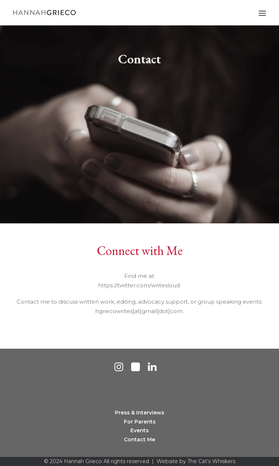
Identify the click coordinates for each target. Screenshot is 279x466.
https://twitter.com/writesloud (139, 285)
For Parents (139, 421)
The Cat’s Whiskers (211, 461)
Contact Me (139, 439)
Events (139, 430)
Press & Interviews (139, 412)
